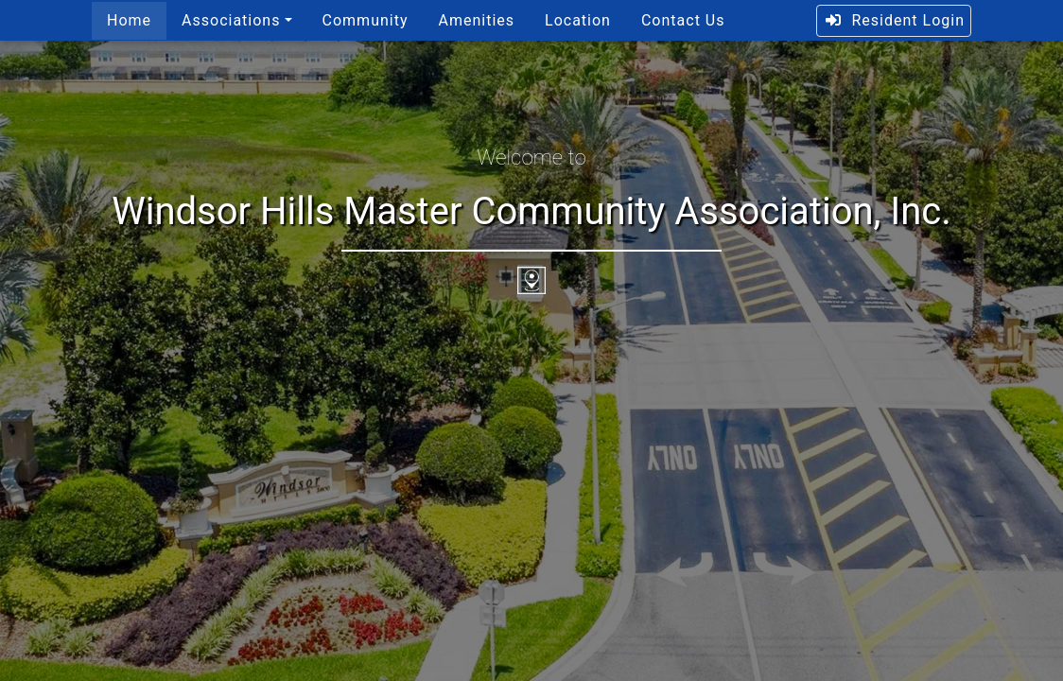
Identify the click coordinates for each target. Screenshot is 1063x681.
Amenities (476, 20)
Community (365, 20)
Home (129, 20)
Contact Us (683, 20)
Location (578, 20)
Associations (231, 20)
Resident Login (894, 20)
